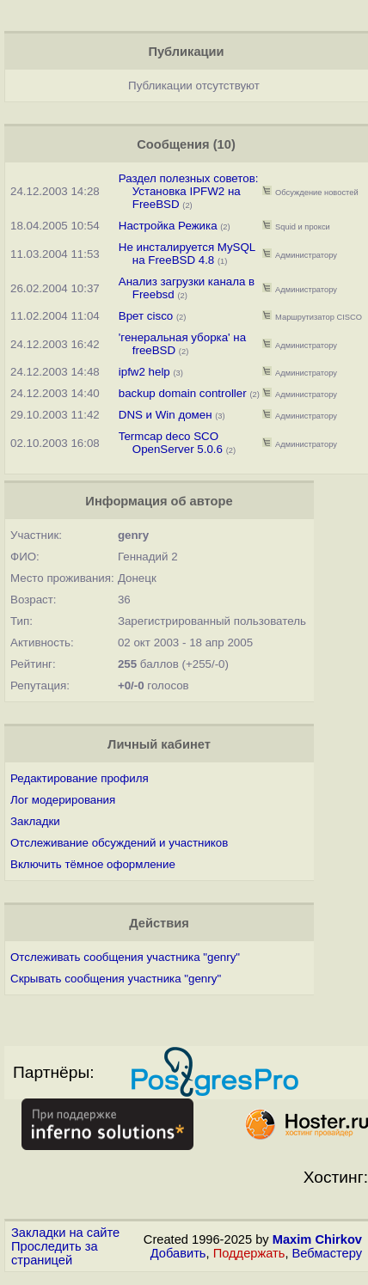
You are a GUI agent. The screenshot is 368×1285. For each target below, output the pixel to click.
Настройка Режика (168, 225)
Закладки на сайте (65, 1232)
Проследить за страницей (54, 1253)
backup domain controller (183, 393)
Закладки (35, 821)
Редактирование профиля (79, 778)
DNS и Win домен (165, 414)
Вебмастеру (327, 1253)
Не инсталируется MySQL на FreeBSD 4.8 (187, 253)
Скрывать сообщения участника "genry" (115, 978)
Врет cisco (146, 315)
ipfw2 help (144, 371)
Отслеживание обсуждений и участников (119, 842)
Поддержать (249, 1253)
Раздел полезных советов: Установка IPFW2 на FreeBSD (189, 191)
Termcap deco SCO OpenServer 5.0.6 (171, 443)
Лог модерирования (62, 799)
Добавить (178, 1253)
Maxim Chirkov (317, 1239)
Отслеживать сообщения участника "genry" (125, 957)
